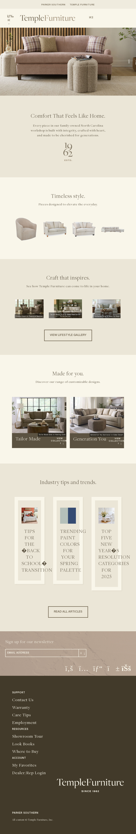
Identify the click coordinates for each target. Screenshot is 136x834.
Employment (24, 722)
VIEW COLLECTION (59, 440)
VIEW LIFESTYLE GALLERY (68, 335)
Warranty (21, 707)
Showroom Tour (27, 736)
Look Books (23, 744)
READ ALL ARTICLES (68, 611)
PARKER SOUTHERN (53, 5)
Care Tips (21, 715)
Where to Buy (25, 751)
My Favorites (24, 765)
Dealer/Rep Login (29, 772)
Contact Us (23, 699)
